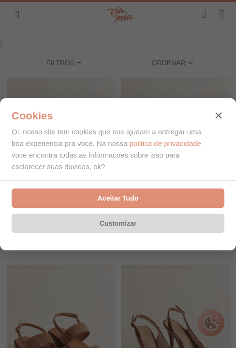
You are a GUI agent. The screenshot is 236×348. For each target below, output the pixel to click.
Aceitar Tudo (118, 198)
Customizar (118, 223)
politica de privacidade (165, 143)
